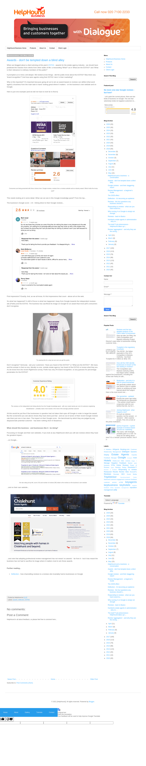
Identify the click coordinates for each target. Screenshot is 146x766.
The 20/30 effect (113, 195)
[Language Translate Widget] (117, 500)
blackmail (107, 479)
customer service (110, 482)
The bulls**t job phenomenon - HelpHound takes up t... (118, 225)
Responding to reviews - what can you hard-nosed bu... (121, 207)
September (112, 161)
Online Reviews (123, 465)
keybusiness (111, 485)
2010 (108, 270)
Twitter (135, 477)
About (16, 712)
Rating (124, 467)
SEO (123, 474)
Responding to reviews (128, 470)
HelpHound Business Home (16, 48)
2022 (108, 137)
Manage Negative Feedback (115, 463)
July (110, 167)
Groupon (129, 458)
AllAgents (116, 449)
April (110, 235)
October (111, 158)
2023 (108, 133)
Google (122, 457)
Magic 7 (134, 461)
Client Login (62, 48)
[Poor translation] (9, 719)
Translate (119, 503)
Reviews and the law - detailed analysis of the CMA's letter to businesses (126, 331)
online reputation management (119, 487)
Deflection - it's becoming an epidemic (121, 198)
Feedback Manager (110, 458)
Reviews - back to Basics (116, 216)
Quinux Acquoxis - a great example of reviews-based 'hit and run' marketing (126, 428)
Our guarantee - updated (125, 396)
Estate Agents (120, 454)
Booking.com (124, 449)
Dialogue (126, 452)
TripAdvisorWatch (125, 477)
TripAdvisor (110, 476)
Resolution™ (132, 467)
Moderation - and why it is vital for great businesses (126, 381)
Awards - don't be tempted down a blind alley (35, 60)
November (112, 154)
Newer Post (11, 679)
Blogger (91, 702)
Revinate (116, 474)
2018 (108, 149)
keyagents (131, 482)
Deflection (15, 574)
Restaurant (108, 472)
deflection (21, 600)
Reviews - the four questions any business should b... (119, 202)
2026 (108, 124)
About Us (42, 48)
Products (33, 48)
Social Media (132, 474)
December (112, 151)
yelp (115, 490)
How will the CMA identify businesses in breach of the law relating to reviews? (126, 365)
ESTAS (51, 65)
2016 (108, 251)
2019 (108, 146)
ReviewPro (133, 472)
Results (115, 472)
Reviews (107, 474)
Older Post (94, 679)
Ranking (118, 467)
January (111, 244)
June (110, 170)
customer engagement (117, 479)
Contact (52, 48)
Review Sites (124, 472)
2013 (108, 260)
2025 (108, 127)
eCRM (121, 482)
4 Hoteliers (107, 449)
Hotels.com (116, 461)
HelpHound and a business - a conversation (118, 176)
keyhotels (125, 485)
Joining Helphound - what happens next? (125, 411)
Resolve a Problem (110, 469)
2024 (108, 130)
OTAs (113, 465)
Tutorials (39, 712)
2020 (108, 143)
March (110, 238)
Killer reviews (125, 461)
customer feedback (131, 479)
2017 (108, 248)
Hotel (135, 458)
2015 (108, 254)
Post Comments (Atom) (24, 683)
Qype (112, 467)
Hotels (107, 460)
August (111, 164)
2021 (108, 140)
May (110, 173)
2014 (108, 257)
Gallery (27, 712)
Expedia (134, 455)
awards (15, 600)
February (111, 241)
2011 (108, 267)
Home (53, 679)
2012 (108, 263)
